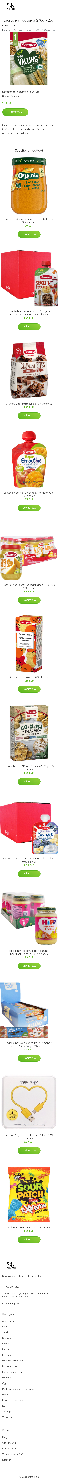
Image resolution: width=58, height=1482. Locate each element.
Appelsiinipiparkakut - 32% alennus (29, 677)
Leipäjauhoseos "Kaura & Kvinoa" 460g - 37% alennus (29, 768)
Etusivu (6, 29)
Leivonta (7, 1355)
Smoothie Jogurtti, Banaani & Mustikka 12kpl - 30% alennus (29, 860)
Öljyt (4, 1383)
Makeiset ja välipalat (13, 1360)
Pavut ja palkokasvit (13, 1400)
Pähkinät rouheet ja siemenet (18, 1389)
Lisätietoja (15, 112)
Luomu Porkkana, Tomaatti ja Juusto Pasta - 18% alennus (29, 221)
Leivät (5, 1349)
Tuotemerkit (22, 91)
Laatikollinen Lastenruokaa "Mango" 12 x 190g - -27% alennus (29, 586)
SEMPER (34, 91)
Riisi (4, 1406)
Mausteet (7, 1377)
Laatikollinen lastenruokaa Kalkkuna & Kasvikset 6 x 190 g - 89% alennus (29, 952)
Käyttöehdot (9, 1448)
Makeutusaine (9, 1366)
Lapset (6, 1343)
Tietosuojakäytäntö (13, 1454)
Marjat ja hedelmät (12, 1372)
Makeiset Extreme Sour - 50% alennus (29, 1227)
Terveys (6, 1411)
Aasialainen (8, 1321)
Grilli (4, 1326)
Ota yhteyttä (9, 1442)
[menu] (52, 7)
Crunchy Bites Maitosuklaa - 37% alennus (29, 403)
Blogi (5, 1437)
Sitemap (6, 1459)
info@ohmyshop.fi (12, 1303)
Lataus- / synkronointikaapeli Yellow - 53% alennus (29, 1137)
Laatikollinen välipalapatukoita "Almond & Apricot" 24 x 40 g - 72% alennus (29, 1044)
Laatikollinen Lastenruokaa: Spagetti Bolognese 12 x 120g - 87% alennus (29, 313)
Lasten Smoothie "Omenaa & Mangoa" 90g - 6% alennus (29, 494)
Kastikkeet (8, 1338)
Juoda (5, 1332)
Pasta (5, 1394)
